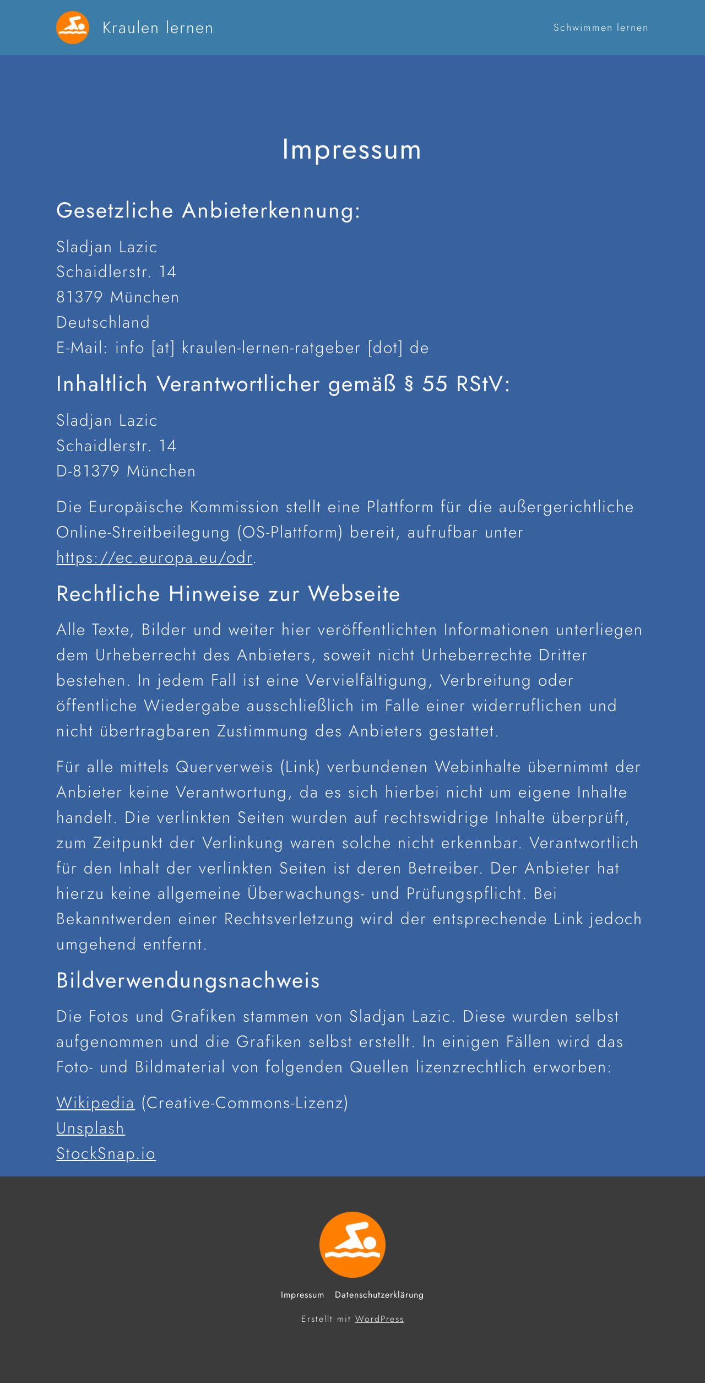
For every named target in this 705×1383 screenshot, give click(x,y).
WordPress (379, 1319)
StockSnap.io (106, 1153)
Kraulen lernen (158, 27)
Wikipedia (95, 1102)
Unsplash (90, 1128)
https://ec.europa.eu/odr (154, 557)
